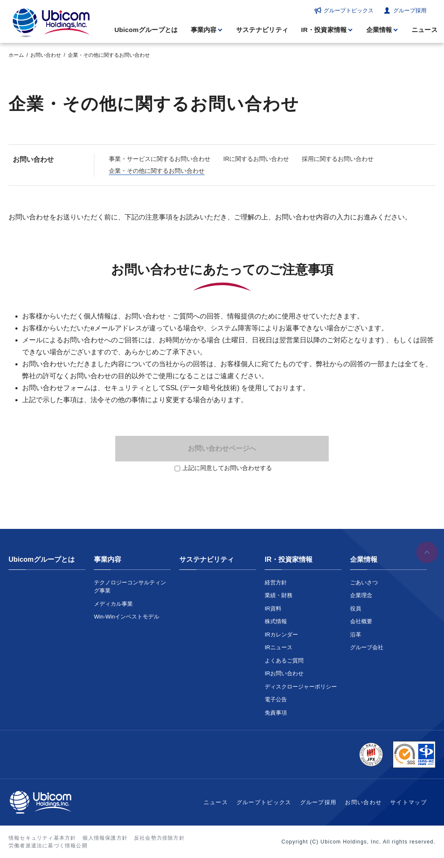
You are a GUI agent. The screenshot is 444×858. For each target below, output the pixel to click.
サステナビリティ (262, 29)
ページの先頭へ (427, 552)
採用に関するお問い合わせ (338, 158)
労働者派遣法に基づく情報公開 (48, 846)
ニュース (425, 29)
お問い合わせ (45, 55)
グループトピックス (349, 10)
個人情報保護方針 (105, 838)
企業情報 (379, 29)
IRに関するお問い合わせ (256, 158)
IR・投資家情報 (324, 29)
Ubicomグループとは (146, 29)
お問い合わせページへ (222, 448)
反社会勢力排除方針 (159, 838)
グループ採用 (409, 10)
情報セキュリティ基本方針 (42, 838)
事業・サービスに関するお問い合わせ (159, 158)
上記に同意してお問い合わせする (227, 467)
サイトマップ (408, 802)
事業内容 (204, 29)
